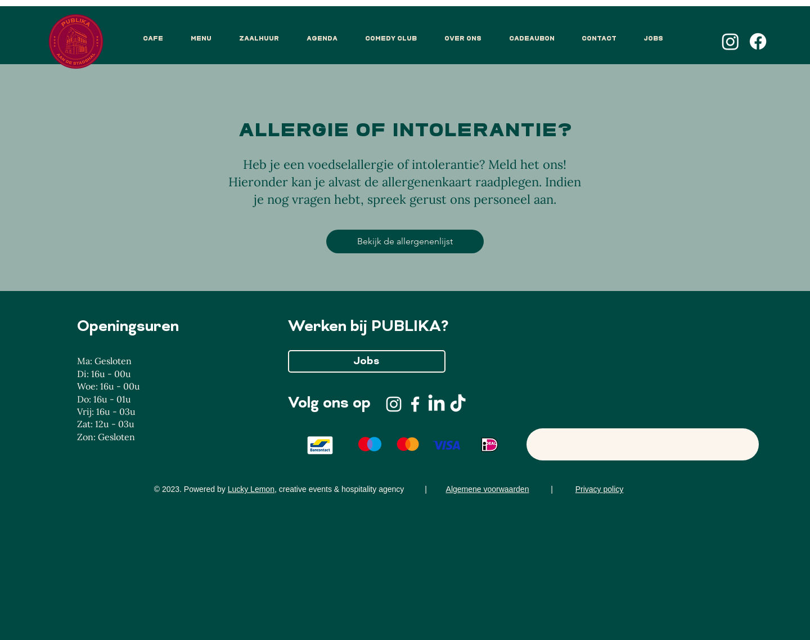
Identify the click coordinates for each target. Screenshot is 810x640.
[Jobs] (367, 361)
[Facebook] (758, 41)
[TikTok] (458, 404)
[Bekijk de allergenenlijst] (405, 241)
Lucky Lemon (251, 489)
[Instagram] (730, 41)
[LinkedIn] (436, 404)
